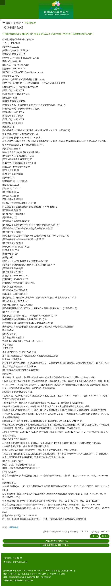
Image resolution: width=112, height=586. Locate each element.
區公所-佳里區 (56, 9)
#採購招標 (13, 527)
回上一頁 (94, 536)
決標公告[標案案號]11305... (56, 541)
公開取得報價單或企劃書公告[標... (55, 545)
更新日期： (8, 558)
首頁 (8, 23)
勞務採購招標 (30, 23)
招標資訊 (17, 23)
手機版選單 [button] (2, 2)
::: (1, 20)
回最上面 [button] (104, 536)
